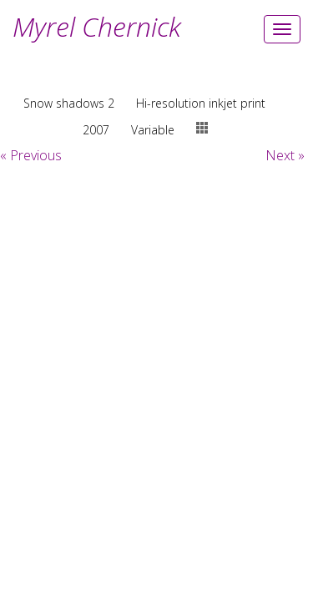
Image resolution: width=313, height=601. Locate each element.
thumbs (202, 127)
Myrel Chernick (97, 26)
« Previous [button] (31, 155)
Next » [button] (285, 155)
